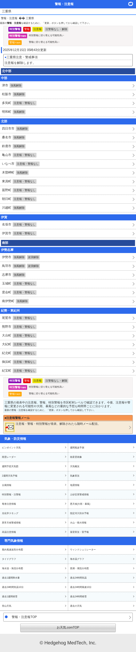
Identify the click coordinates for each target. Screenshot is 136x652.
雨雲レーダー (9, 457)
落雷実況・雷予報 (79, 532)
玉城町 (19, 283)
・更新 (132, 3)
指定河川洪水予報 (79, 513)
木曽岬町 (15, 172)
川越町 (14, 208)
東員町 (19, 181)
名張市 (19, 224)
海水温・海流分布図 (12, 568)
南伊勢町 (15, 301)
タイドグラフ (9, 559)
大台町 (19, 335)
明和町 (14, 112)
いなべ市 (21, 164)
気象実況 (74, 475)
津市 (12, 85)
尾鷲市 (19, 318)
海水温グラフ (77, 559)
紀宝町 (19, 370)
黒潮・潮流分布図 (79, 568)
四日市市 (15, 128)
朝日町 (19, 199)
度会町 (19, 292)
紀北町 (19, 353)
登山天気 (6, 606)
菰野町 (19, 190)
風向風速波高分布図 (12, 549)
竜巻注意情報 (9, 504)
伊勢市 (21, 257)
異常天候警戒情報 (11, 522)
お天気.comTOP (68, 627)
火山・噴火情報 (78, 522)
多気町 (19, 103)
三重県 (30, 18)
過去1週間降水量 (11, 577)
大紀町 (19, 344)
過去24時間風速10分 (81, 587)
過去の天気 (76, 606)
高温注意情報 (9, 532)
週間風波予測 (77, 447)
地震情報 (74, 485)
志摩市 (14, 275)
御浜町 (19, 362)
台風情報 (6, 485)
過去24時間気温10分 (13, 587)
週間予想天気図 (10, 466)
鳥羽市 (21, 266)
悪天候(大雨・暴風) (80, 504)
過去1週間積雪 (9, 596)
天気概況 (74, 466)
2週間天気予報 (9, 475)
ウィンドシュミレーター (83, 549)
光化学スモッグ (10, 513)
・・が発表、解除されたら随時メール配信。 (52, 427)
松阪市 (14, 94)
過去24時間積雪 (78, 596)
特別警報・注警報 (11, 494)
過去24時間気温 (78, 577)
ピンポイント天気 (11, 447)
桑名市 (14, 137)
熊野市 (19, 327)
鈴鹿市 (14, 146)
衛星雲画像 (76, 457)
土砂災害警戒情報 (79, 494)
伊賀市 (19, 233)
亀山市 (19, 155)
